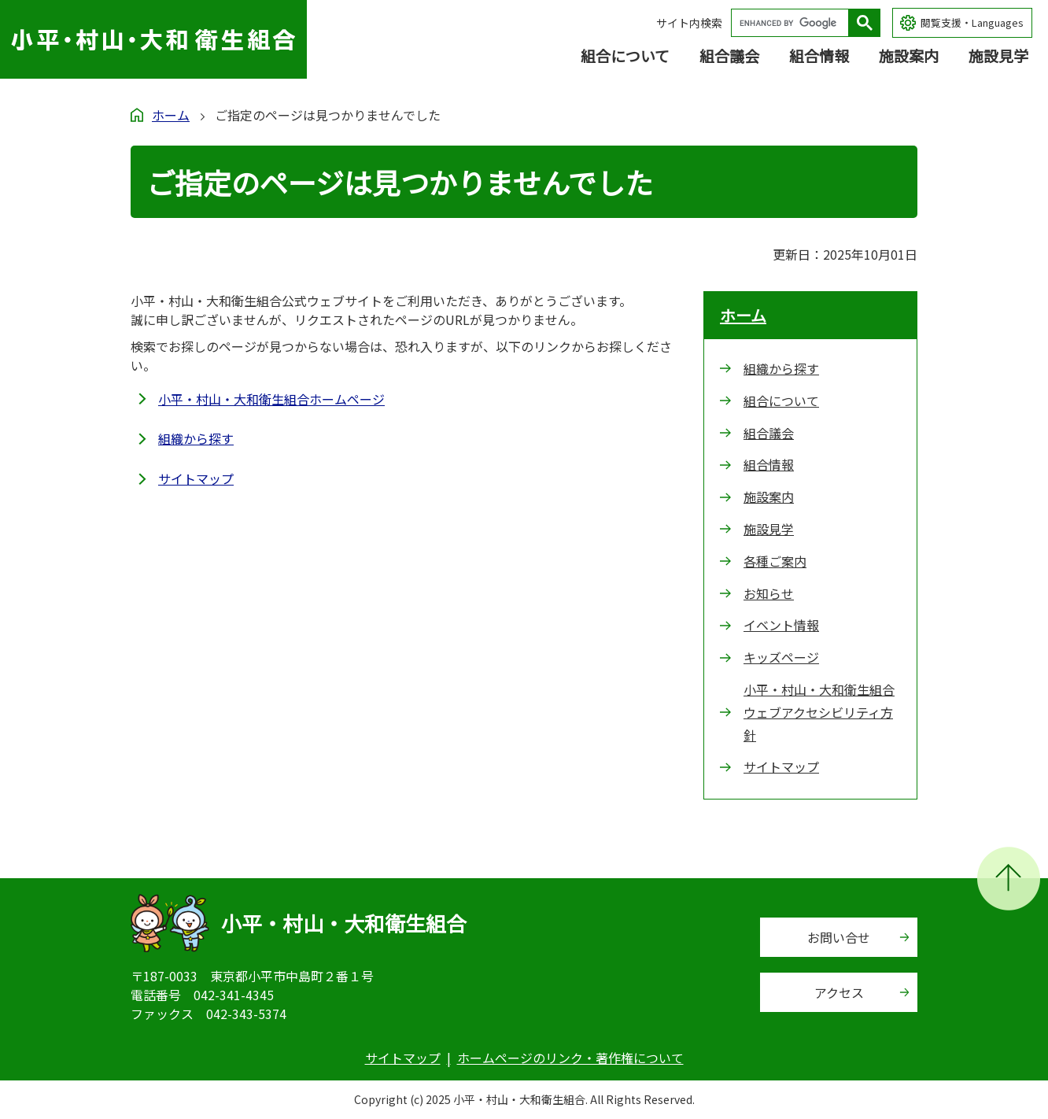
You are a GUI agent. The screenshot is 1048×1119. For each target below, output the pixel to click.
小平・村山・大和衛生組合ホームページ (271, 399)
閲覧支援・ (972, 23)
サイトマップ (196, 478)
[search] (794, 22)
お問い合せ (838, 937)
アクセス (839, 992)
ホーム (171, 114)
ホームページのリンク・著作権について (570, 1057)
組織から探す (196, 438)
